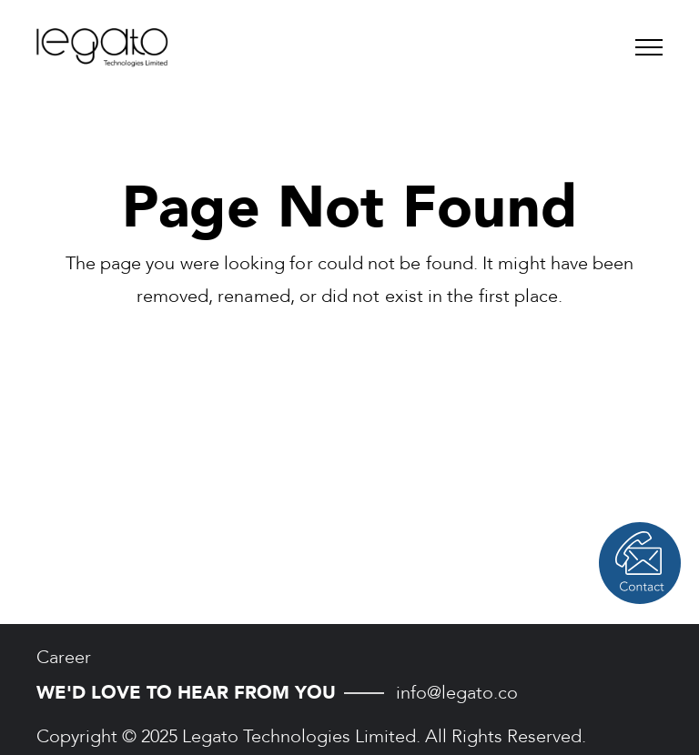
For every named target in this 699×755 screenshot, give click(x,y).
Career (63, 657)
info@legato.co (457, 692)
